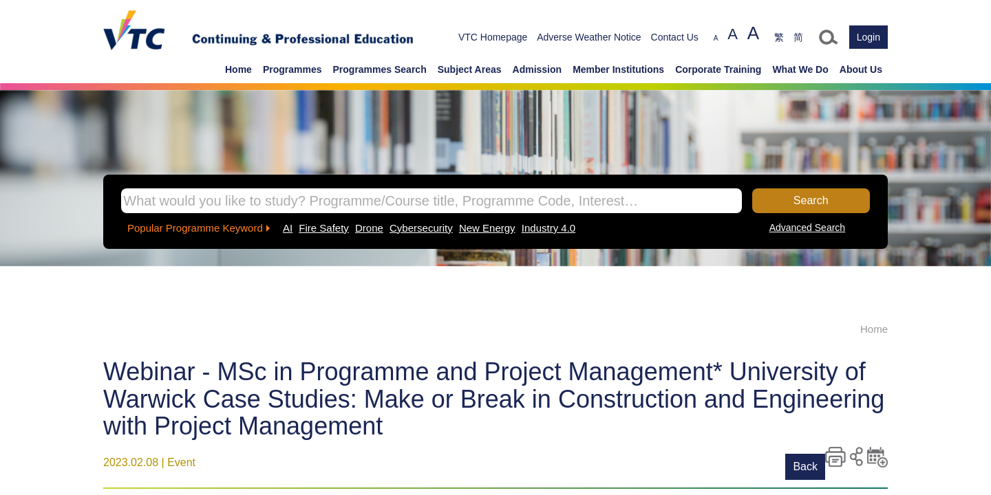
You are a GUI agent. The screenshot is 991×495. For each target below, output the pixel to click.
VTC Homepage (492, 37)
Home (238, 69)
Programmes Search (380, 69)
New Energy (487, 228)
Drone (369, 228)
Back (805, 466)
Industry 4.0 (548, 228)
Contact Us (675, 37)
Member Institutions (618, 69)
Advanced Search (807, 227)
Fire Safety (324, 228)
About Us (861, 69)
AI (287, 228)
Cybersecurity (421, 228)
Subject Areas (470, 69)
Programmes (292, 69)
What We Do (800, 69)
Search (811, 200)
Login (868, 37)
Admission (537, 69)
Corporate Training (718, 69)
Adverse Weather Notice (589, 37)
